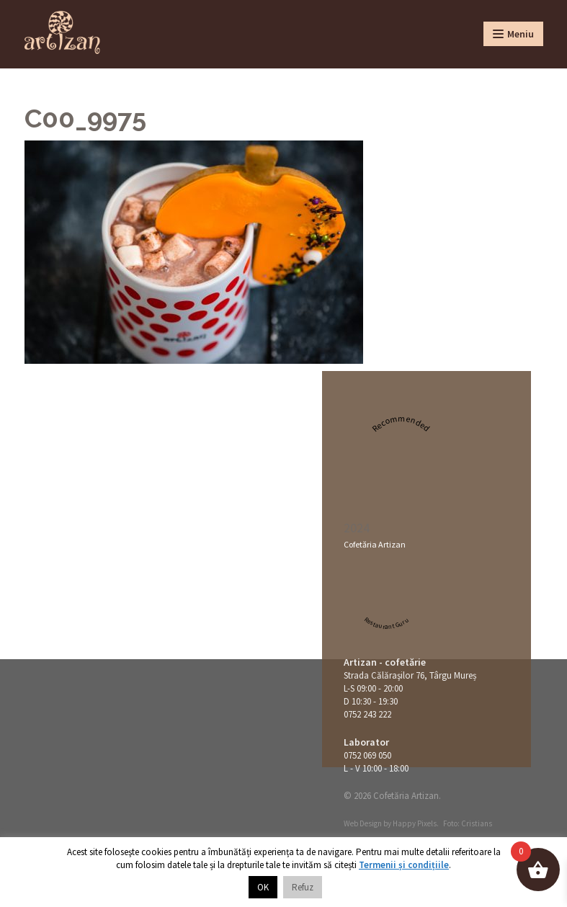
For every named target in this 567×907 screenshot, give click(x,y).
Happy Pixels (415, 823)
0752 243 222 (367, 714)
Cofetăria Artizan (375, 544)
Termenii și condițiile (404, 865)
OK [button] (263, 887)
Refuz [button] (302, 887)
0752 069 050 (367, 755)
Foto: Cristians (467, 823)
